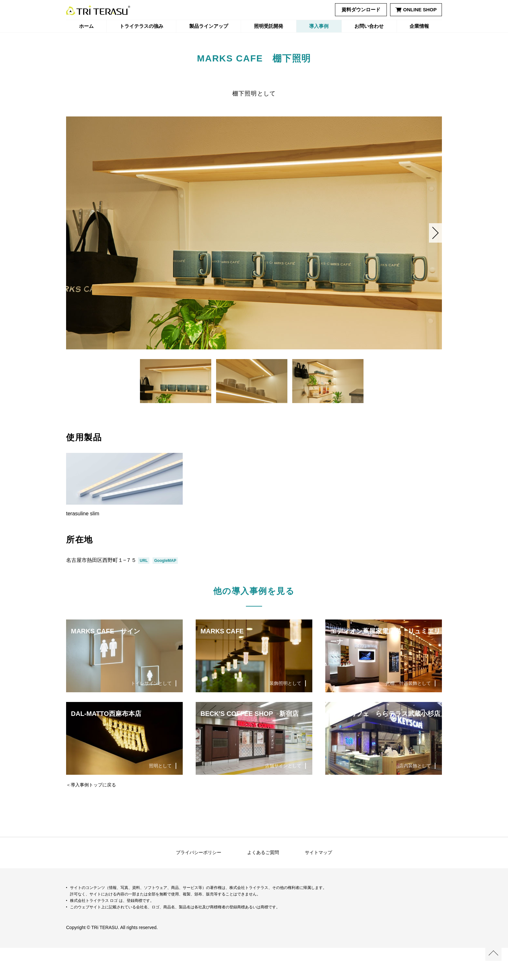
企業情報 (419, 26)
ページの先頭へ (493, 953)
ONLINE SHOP (415, 9)
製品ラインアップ (208, 26)
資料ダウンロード (360, 9)
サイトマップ (318, 868)
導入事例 (319, 26)
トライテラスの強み (141, 26)
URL (144, 577)
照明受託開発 (268, 26)
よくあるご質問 (263, 868)
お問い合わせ (369, 26)
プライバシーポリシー (198, 868)
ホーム (86, 26)
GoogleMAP (165, 577)
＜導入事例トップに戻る (91, 801)
